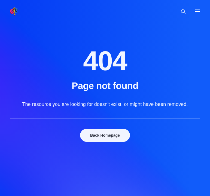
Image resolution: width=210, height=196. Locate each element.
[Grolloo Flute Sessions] (14, 11)
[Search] (181, 11)
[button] (197, 11)
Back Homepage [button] (105, 135)
